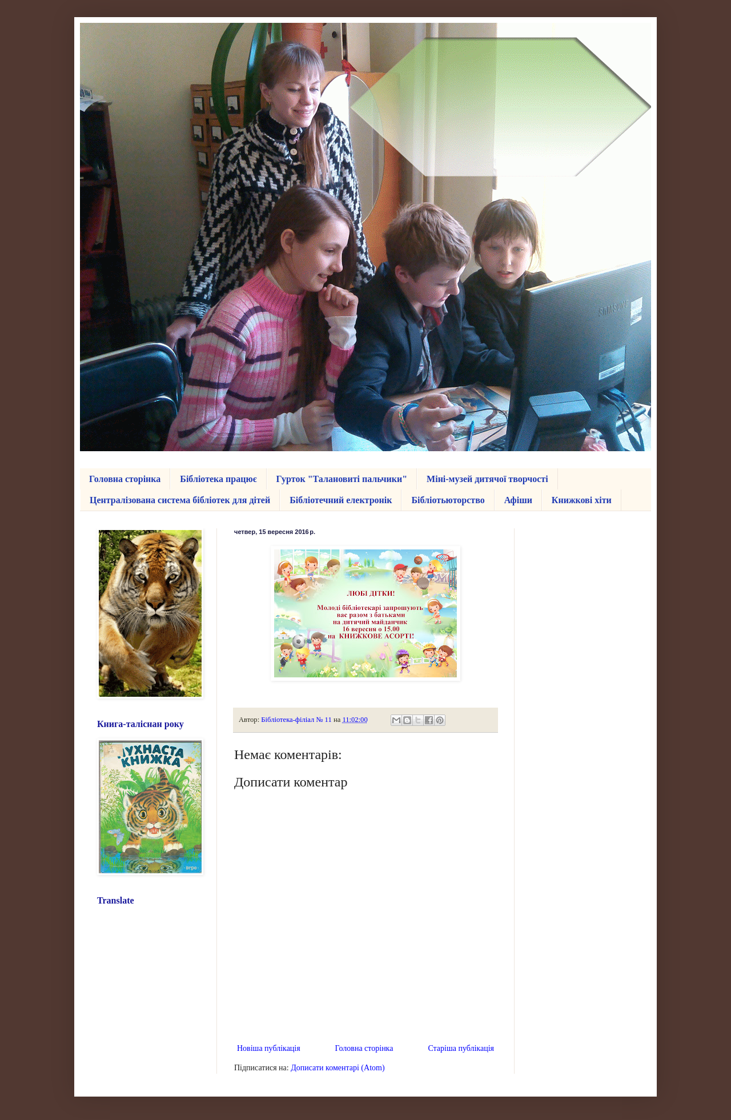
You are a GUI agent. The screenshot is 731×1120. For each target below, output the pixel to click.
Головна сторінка (124, 479)
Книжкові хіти (582, 500)
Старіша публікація (461, 1048)
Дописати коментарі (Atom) (337, 1067)
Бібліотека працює (218, 479)
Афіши (518, 500)
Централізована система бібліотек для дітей (180, 500)
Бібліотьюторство (447, 500)
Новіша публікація (268, 1048)
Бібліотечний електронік (341, 500)
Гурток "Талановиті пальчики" (342, 479)
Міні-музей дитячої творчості (487, 479)
